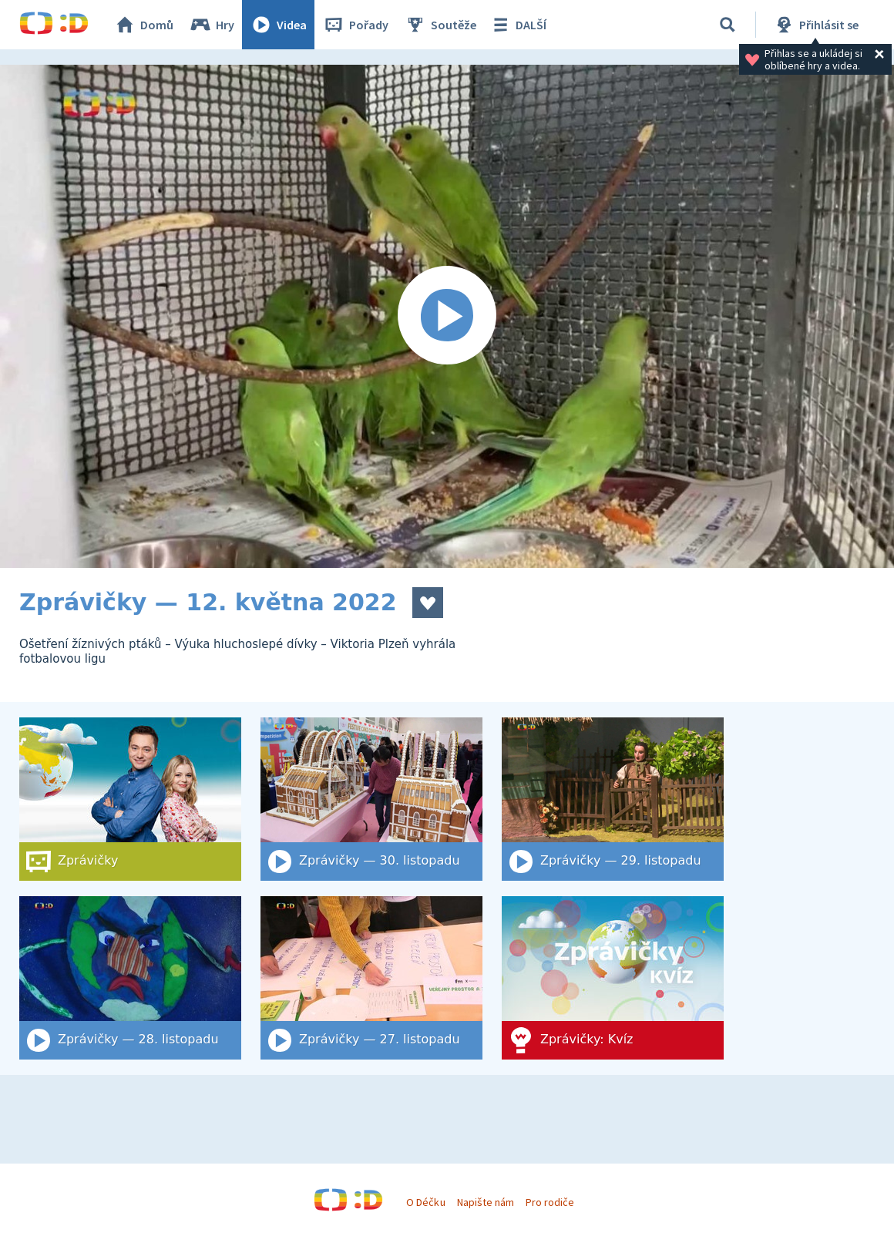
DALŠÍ (517, 24)
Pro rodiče (550, 1202)
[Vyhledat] (727, 24)
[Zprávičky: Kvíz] (613, 978)
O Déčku (425, 1202)
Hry (211, 24)
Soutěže (440, 24)
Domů (143, 24)
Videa (278, 24)
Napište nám (485, 1202)
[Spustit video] (447, 316)
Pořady (355, 24)
